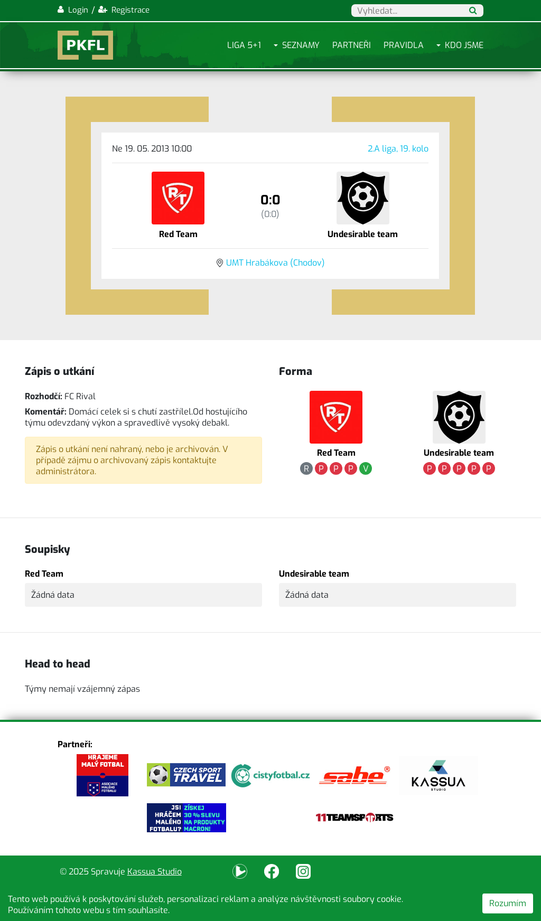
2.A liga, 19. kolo (398, 148)
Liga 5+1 (244, 45)
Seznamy (301, 45)
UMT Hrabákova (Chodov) (275, 262)
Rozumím (507, 903)
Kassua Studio (154, 871)
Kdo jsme (464, 45)
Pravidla (404, 45)
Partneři (351, 45)
